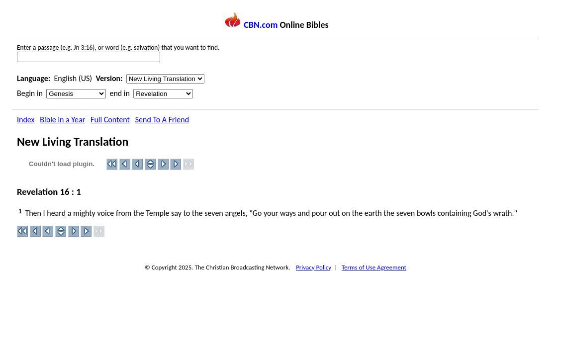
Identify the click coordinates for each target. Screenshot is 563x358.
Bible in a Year (62, 119)
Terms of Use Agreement (374, 267)
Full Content (110, 119)
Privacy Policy (313, 267)
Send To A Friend (162, 119)
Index (26, 119)
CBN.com (250, 24)
